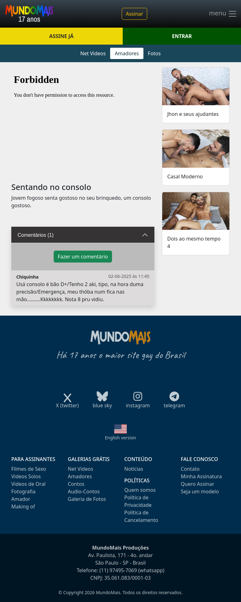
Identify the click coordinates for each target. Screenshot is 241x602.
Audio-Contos (84, 491)
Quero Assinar (197, 483)
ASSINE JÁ (61, 36)
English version (120, 438)
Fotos (154, 53)
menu (223, 14)
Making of (23, 506)
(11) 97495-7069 (118, 570)
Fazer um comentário (83, 256)
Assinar (134, 13)
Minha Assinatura (201, 476)
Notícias (133, 468)
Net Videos (93, 53)
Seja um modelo (200, 491)
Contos (76, 483)
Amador (20, 499)
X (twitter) (67, 403)
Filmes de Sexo (28, 468)
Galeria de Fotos (87, 499)
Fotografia (23, 491)
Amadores (127, 53)
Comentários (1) (36, 235)
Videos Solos (26, 476)
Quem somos (140, 489)
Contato (190, 468)
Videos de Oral (28, 483)
